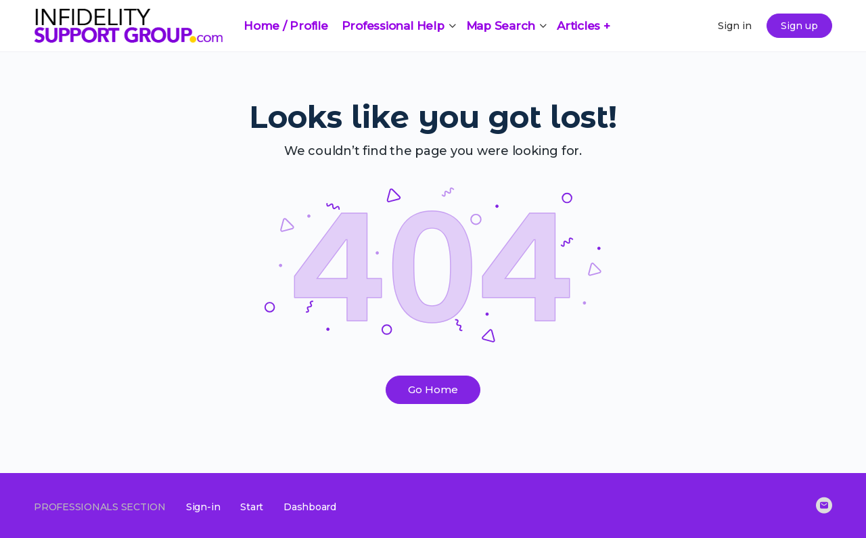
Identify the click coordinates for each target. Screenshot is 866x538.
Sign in (735, 26)
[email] (824, 505)
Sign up (799, 26)
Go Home (433, 389)
